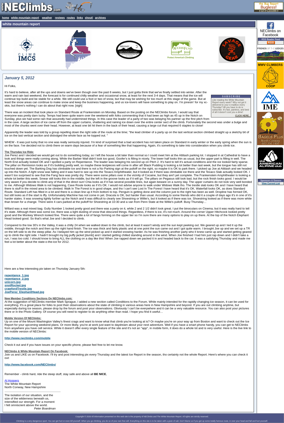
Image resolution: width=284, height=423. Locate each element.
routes (71, 17)
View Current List (271, 183)
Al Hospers (12, 380)
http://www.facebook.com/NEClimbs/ (30, 364)
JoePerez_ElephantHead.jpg (24, 292)
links (80, 17)
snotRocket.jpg (15, 285)
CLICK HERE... (242, 116)
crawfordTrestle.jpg (18, 288)
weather (47, 17)
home (5, 17)
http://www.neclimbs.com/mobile (28, 338)
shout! (89, 17)
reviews (60, 17)
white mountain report (25, 17)
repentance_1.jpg (17, 275)
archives (100, 17)
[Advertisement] (128, 255)
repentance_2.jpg (17, 278)
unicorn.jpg (13, 282)
